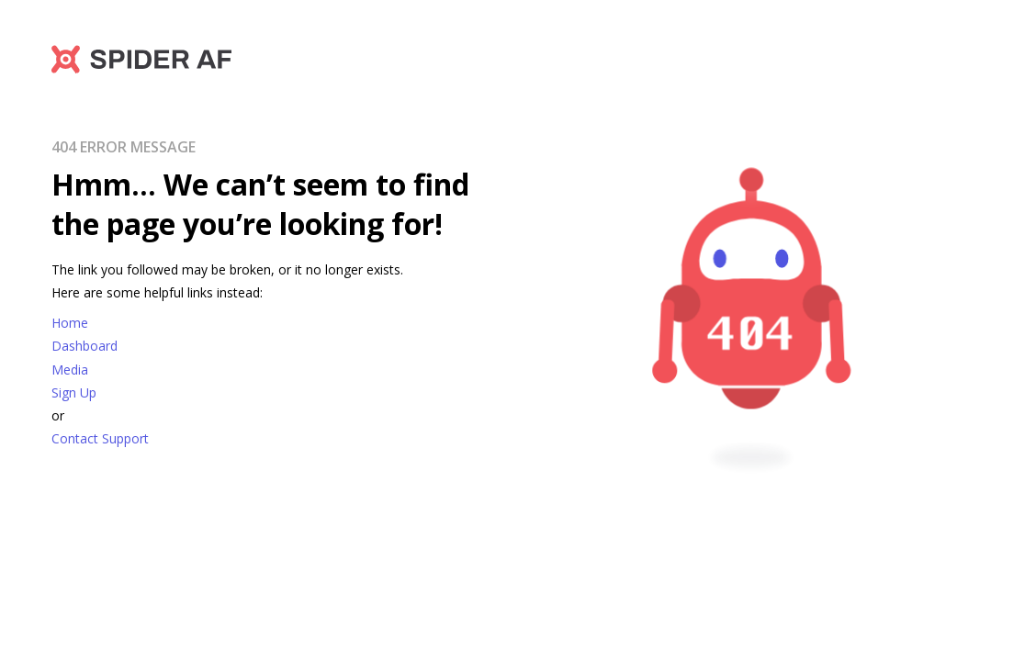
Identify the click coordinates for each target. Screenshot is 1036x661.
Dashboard (84, 345)
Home (69, 322)
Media (69, 369)
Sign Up (73, 392)
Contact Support (100, 438)
